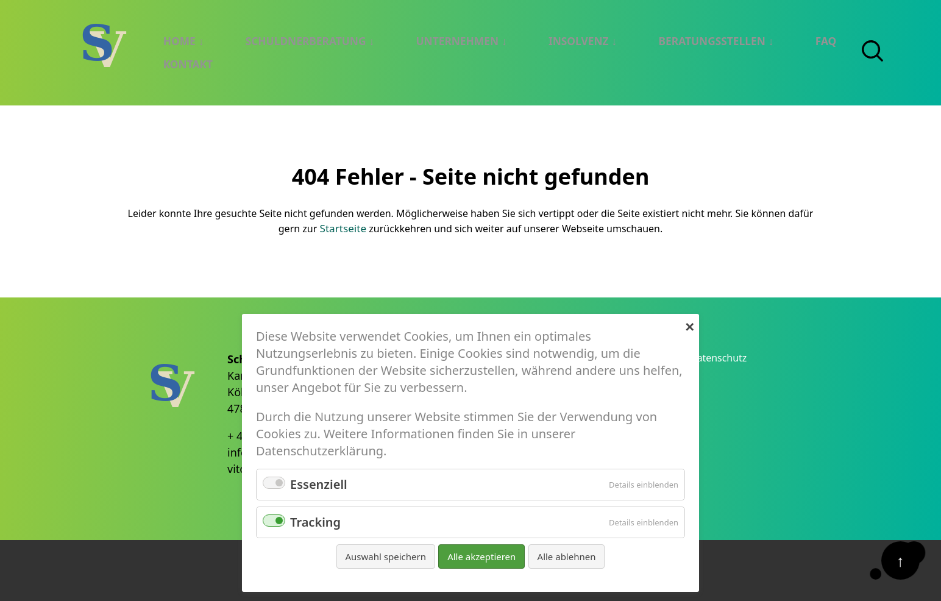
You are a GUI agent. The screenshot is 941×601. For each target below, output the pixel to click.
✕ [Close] (689, 325)
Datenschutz (724, 357)
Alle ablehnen (567, 556)
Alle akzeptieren (481, 556)
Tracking (315, 522)
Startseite (343, 226)
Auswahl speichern (386, 556)
